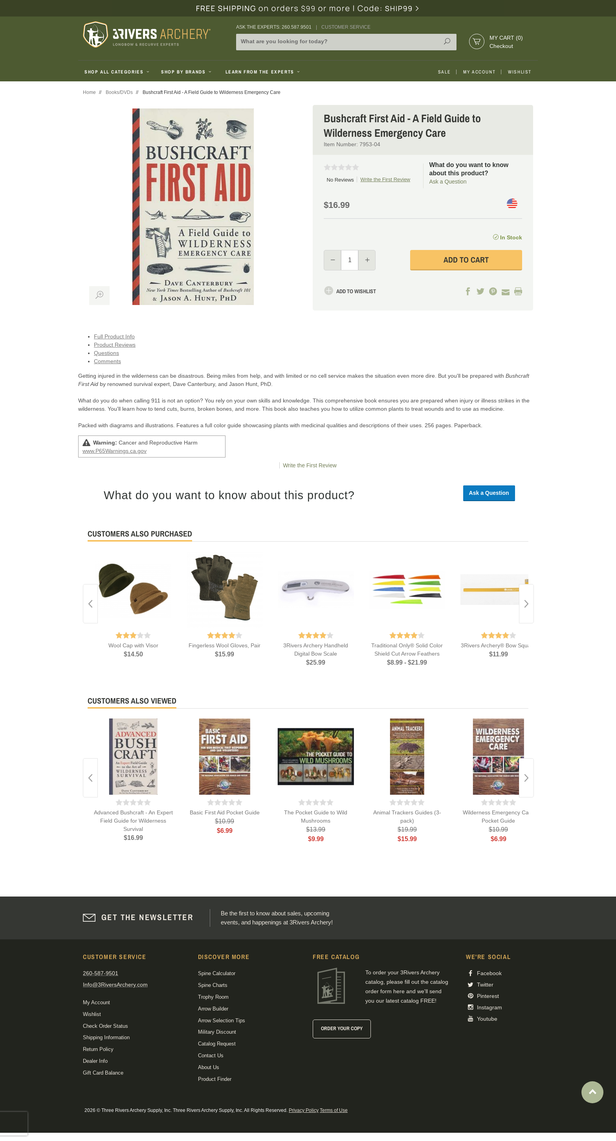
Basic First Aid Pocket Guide (225, 812)
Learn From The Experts (263, 72)
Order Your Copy (342, 1028)
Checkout (501, 46)
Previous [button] (90, 603)
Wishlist (520, 72)
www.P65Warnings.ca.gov (114, 451)
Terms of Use (334, 1110)
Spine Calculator (216, 973)
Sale (444, 72)
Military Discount (217, 1032)
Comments (107, 361)
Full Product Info (114, 336)
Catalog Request (217, 1044)
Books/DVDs (119, 92)
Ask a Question (448, 181)
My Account (479, 72)
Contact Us (211, 1055)
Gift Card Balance (103, 1073)
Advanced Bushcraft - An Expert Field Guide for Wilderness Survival (133, 820)
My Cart (506, 38)
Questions (106, 353)
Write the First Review (385, 179)
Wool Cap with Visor (133, 645)
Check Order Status (105, 1026)
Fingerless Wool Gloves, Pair (224, 645)
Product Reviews (115, 345)
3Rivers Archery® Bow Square (498, 645)
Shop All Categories (117, 72)
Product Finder (214, 1079)
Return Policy (98, 1049)
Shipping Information (106, 1037)
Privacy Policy (304, 1110)
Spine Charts (212, 985)
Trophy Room (213, 997)
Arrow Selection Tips (221, 1020)
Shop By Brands (187, 72)
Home (89, 92)
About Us (208, 1067)
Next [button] (526, 603)
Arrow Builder (213, 1009)
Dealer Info (95, 1061)
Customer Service (345, 27)
